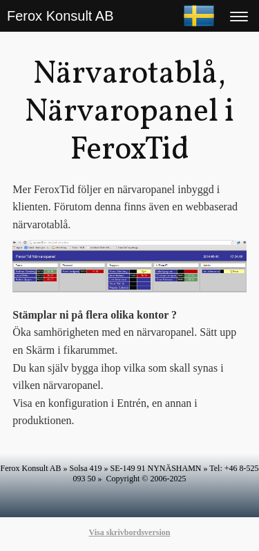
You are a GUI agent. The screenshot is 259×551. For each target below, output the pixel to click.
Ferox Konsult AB (60, 15)
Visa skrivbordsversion (130, 532)
